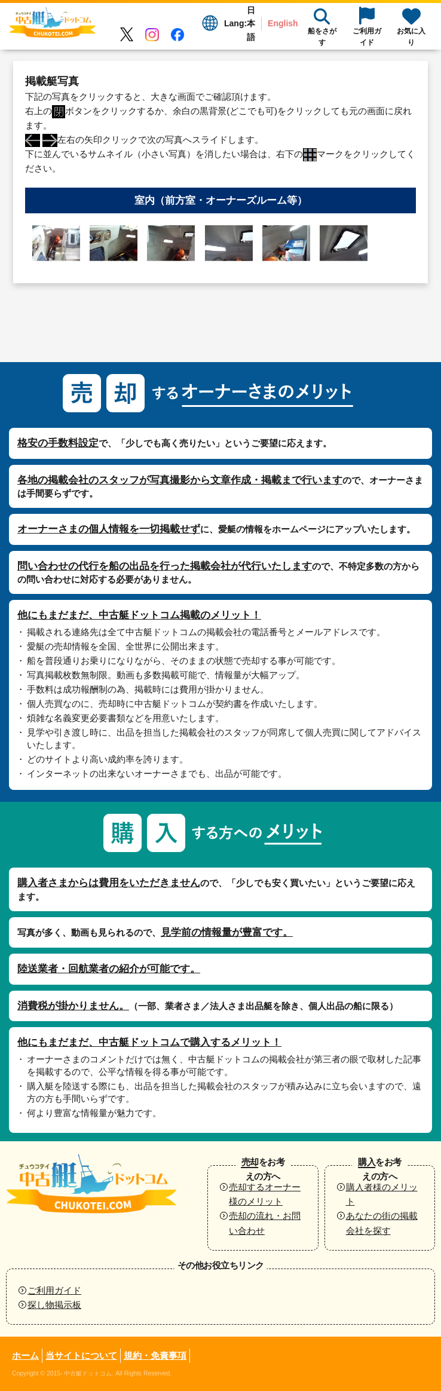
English (283, 23)
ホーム (25, 1355)
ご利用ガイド (54, 1290)
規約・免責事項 (155, 1355)
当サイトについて (81, 1355)
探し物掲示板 (54, 1305)
